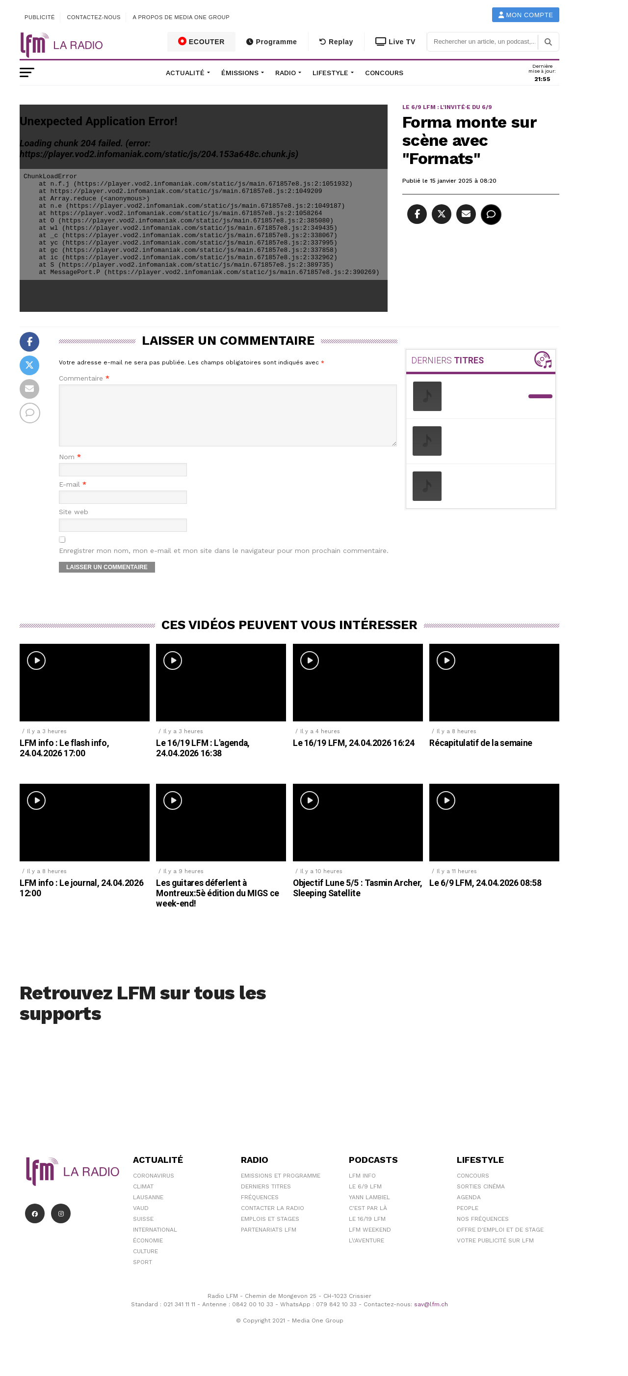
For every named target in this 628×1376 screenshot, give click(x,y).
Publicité (40, 17)
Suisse (143, 1230)
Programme (271, 42)
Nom (70, 468)
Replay (336, 42)
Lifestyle (330, 73)
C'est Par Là (368, 1219)
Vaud (141, 1219)
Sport (142, 1273)
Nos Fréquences (483, 1230)
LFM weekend (370, 1241)
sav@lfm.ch (431, 1316)
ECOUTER (201, 41)
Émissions (240, 73)
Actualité (185, 73)
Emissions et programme (280, 1187)
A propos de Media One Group (181, 17)
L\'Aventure (366, 1252)
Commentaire (84, 378)
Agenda (469, 1209)
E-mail (72, 496)
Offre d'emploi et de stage (500, 1241)
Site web (73, 523)
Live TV (395, 42)
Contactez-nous (94, 17)
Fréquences (260, 1209)
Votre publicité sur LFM (495, 1252)
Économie (148, 1252)
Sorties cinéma (481, 1198)
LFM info (362, 1187)
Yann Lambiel (369, 1209)
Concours (384, 73)
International (155, 1241)
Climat (143, 1198)
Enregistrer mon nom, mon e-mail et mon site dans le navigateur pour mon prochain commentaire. (224, 562)
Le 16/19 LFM (367, 1230)
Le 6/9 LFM (365, 1198)
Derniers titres (266, 1198)
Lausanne (148, 1209)
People (467, 1219)
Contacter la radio (272, 1219)
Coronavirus (153, 1187)
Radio (285, 73)
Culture (145, 1263)
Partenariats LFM (268, 1241)
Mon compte (525, 15)
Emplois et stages (270, 1230)
